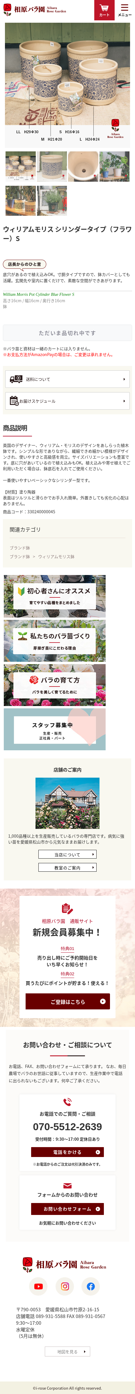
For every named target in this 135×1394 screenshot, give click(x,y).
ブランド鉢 (20, 548)
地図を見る (67, 1352)
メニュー (125, 14)
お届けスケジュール (37, 401)
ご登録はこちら (68, 1001)
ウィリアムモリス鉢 (56, 556)
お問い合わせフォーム (68, 1209)
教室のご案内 (67, 868)
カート (104, 14)
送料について (38, 379)
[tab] (21, 167)
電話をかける (67, 1152)
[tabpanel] (67, 85)
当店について (67, 854)
